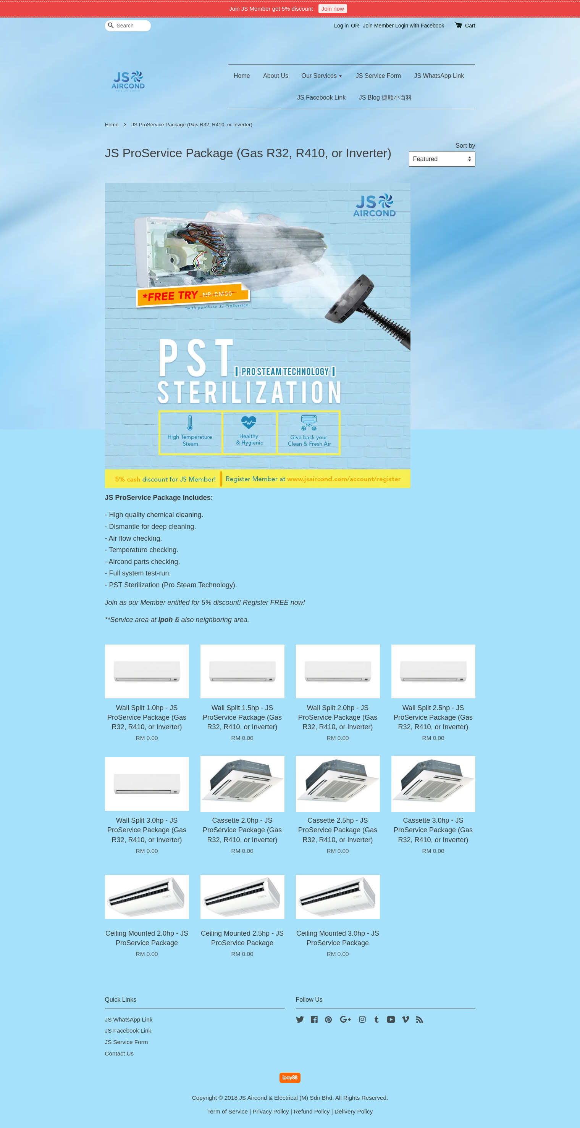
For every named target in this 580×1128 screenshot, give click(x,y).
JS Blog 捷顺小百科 (385, 97)
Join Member (378, 26)
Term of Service (227, 1111)
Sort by (465, 145)
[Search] (128, 25)
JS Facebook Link (321, 97)
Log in (341, 26)
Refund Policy (312, 1111)
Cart (470, 26)
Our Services (322, 76)
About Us (275, 76)
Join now (333, 8)
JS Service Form (378, 76)
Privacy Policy (270, 1111)
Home (242, 76)
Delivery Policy (353, 1111)
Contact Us (119, 1053)
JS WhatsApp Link (439, 76)
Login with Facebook (419, 26)
